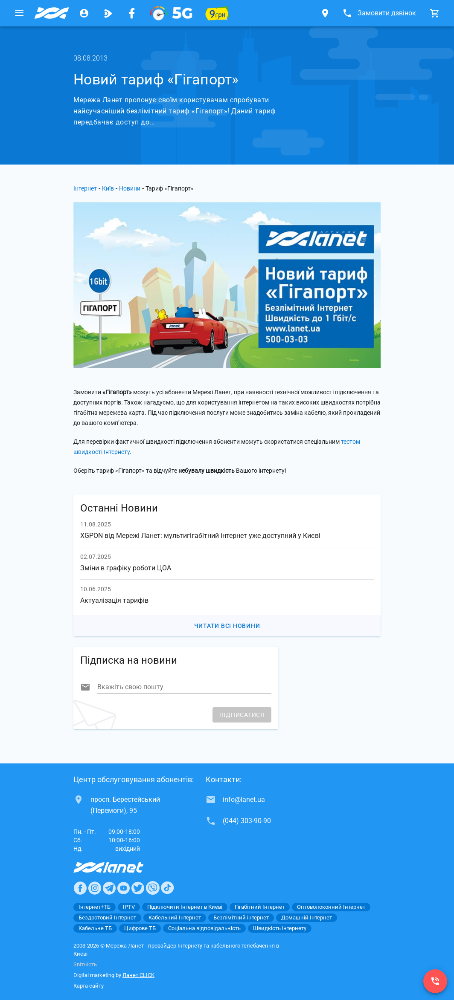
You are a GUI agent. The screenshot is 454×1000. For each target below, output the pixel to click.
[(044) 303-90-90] (435, 981)
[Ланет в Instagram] (95, 888)
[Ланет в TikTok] (167, 888)
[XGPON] (171, 13)
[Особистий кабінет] (84, 13)
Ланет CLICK (138, 975)
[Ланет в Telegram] (109, 888)
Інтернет (85, 188)
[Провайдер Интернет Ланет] (118, 867)
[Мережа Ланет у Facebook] (132, 13)
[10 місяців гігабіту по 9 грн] (217, 13)
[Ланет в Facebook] (80, 888)
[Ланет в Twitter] (138, 888)
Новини (129, 188)
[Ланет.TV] (108, 13)
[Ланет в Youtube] (123, 888)
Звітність (85, 964)
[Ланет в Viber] (153, 888)
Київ (108, 188)
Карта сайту (88, 986)
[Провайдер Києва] (51, 13)
